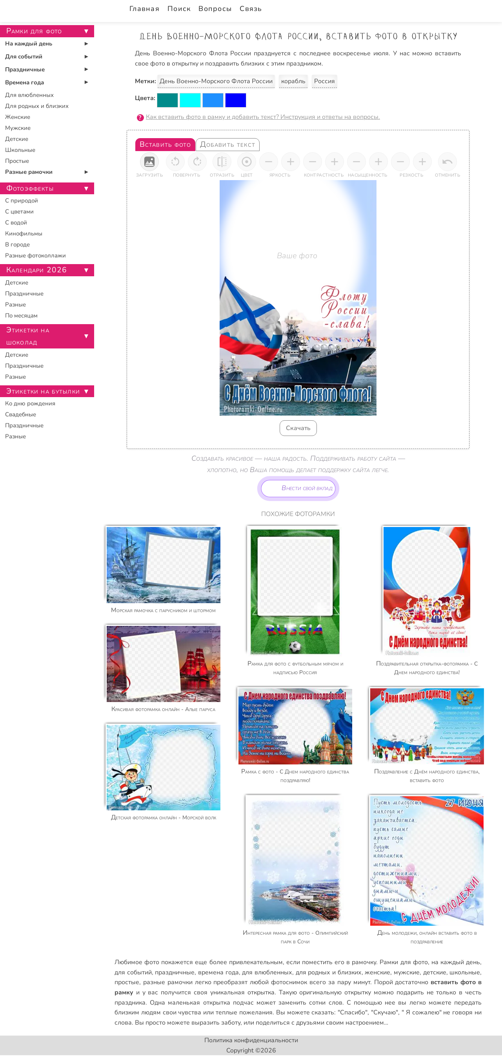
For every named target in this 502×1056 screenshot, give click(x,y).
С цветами (19, 211)
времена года (218, 972)
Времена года (24, 82)
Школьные (20, 150)
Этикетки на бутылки (43, 391)
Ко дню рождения (30, 403)
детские (434, 972)
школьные (464, 972)
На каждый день (28, 43)
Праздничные (25, 69)
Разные (15, 304)
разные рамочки (168, 982)
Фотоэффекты (30, 188)
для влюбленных (267, 972)
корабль (293, 81)
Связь (251, 8)
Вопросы (215, 8)
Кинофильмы (23, 233)
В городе (17, 244)
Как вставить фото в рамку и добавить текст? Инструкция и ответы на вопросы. (263, 117)
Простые (17, 161)
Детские (16, 139)
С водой (16, 222)
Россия (324, 81)
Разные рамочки (29, 172)
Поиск (179, 8)
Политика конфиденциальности (251, 1040)
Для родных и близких (37, 106)
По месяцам (21, 315)
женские (377, 972)
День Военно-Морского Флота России (216, 81)
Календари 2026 (36, 270)
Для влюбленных (29, 95)
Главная (144, 8)
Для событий (23, 56)
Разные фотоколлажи (35, 255)
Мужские (18, 128)
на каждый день (455, 962)
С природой (21, 200)
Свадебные (20, 414)
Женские (17, 117)
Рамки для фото (403, 962)
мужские (407, 972)
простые (127, 982)
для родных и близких (329, 972)
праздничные (175, 972)
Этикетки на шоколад (27, 336)
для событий (133, 972)
